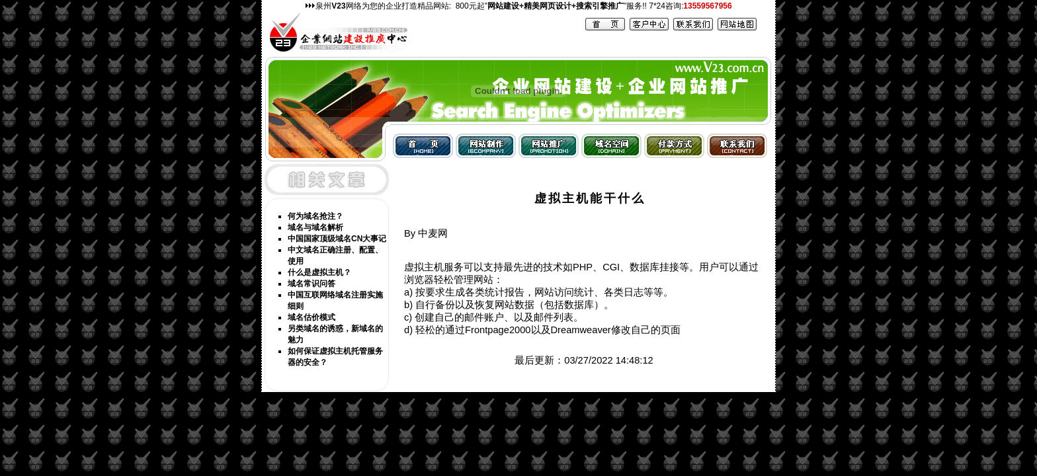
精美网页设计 (547, 6)
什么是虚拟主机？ (319, 272)
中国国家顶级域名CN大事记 (337, 238)
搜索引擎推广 (600, 6)
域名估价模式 (311, 317)
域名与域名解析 (315, 227)
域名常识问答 (311, 283)
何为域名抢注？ (315, 216)
